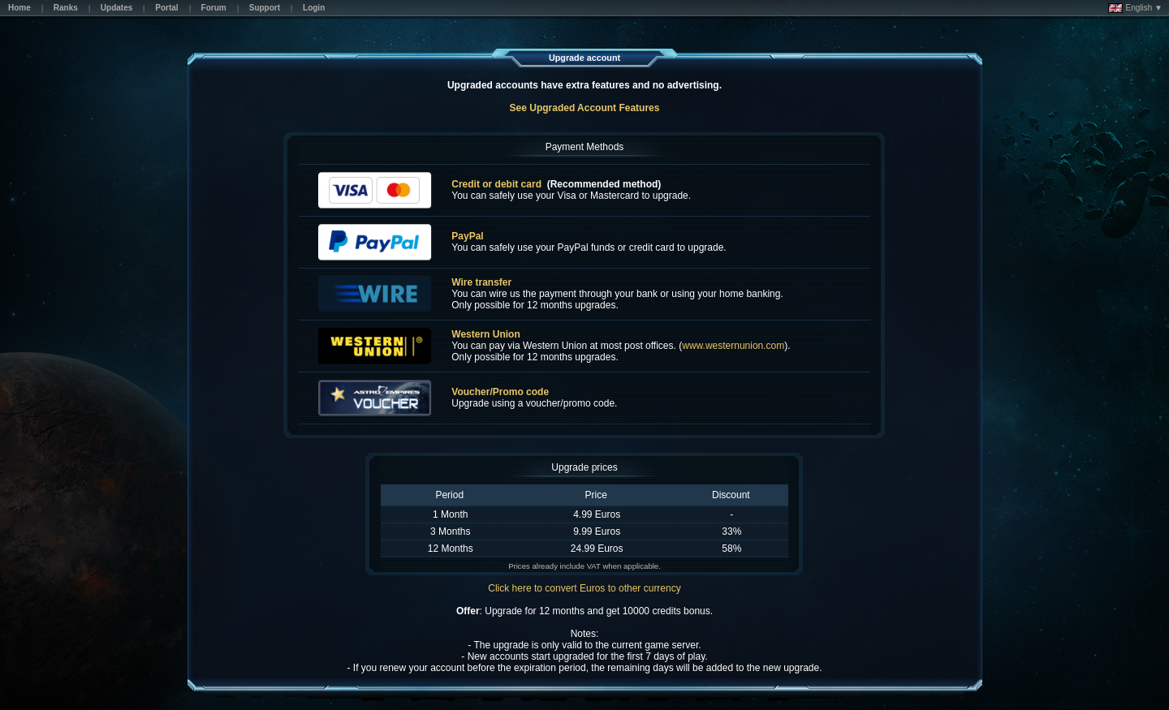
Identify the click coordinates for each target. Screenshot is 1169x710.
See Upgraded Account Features (585, 108)
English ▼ (1135, 8)
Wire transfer (481, 282)
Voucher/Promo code (500, 392)
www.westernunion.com (733, 345)
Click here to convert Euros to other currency (584, 588)
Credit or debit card (496, 184)
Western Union (485, 334)
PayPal (467, 236)
